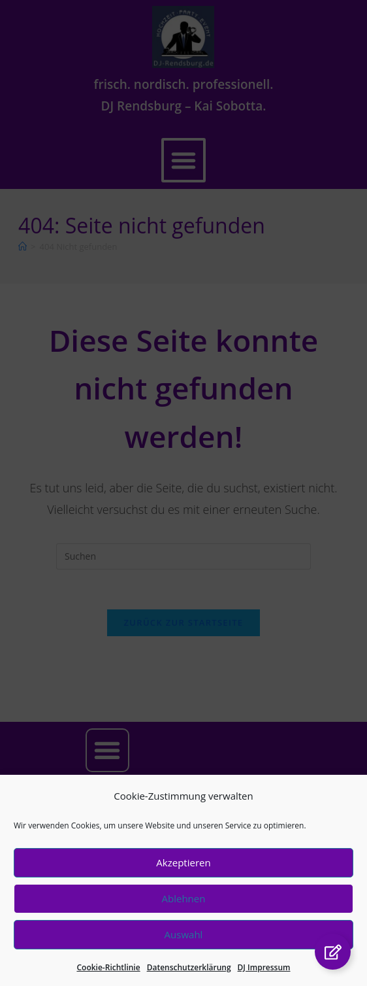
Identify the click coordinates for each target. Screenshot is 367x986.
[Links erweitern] (333, 952)
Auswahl (184, 944)
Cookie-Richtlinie (108, 976)
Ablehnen (184, 908)
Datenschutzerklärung (189, 976)
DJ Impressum (264, 976)
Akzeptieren (183, 872)
